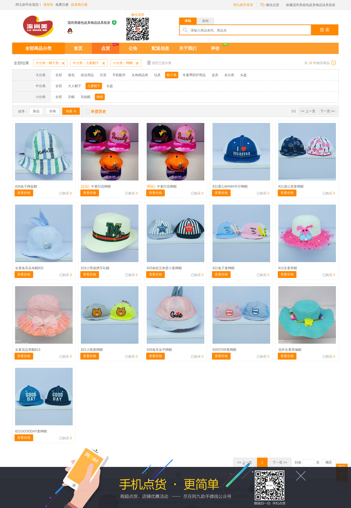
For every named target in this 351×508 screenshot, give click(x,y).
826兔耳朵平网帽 (159, 350)
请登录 (48, 5)
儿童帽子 (93, 86)
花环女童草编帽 (289, 350)
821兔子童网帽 (223, 268)
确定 (328, 462)
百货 (103, 75)
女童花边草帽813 (27, 350)
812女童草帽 (287, 268)
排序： (23, 111)
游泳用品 (87, 75)
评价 (215, 48)
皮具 (215, 75)
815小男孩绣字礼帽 (95, 268)
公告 (133, 48)
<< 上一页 (308, 111)
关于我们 (188, 48)
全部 (58, 75)
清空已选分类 (159, 62)
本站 (188, 21)
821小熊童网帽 (92, 350)
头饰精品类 (140, 75)
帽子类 (172, 75)
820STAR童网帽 (224, 350)
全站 (205, 21)
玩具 (157, 75)
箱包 (71, 75)
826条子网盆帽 (26, 186)
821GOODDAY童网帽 (31, 431)
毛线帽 (85, 97)
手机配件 (119, 75)
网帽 (100, 97)
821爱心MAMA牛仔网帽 (230, 186)
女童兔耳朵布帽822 (29, 268)
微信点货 (269, 4)
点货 (105, 48)
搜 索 (325, 29)
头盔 (243, 75)
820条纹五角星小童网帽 (164, 268)
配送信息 (160, 48)
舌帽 (71, 97)
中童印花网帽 (96, 186)
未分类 (229, 75)
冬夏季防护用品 (194, 75)
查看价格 (23, 193)
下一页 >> (327, 111)
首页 (78, 48)
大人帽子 (74, 86)
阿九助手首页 (243, 5)
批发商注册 (79, 5)
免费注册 (62, 5)
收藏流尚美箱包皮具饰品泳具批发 (310, 5)
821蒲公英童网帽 (291, 186)
